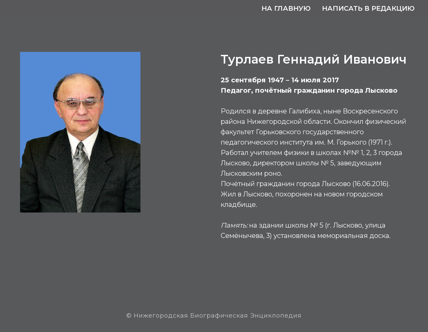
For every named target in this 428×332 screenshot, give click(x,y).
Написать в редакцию (368, 8)
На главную (286, 8)
